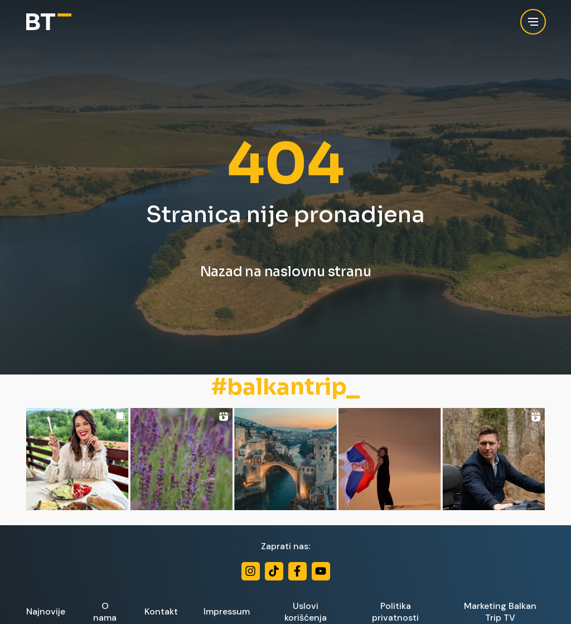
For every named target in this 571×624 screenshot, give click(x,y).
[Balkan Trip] (48, 22)
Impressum (227, 611)
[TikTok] (274, 571)
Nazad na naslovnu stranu (285, 271)
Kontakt (161, 611)
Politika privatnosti (395, 611)
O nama (105, 611)
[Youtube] (321, 571)
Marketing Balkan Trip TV (500, 611)
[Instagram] (250, 571)
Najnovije (45, 611)
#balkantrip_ (285, 387)
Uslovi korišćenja (305, 611)
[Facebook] (297, 571)
